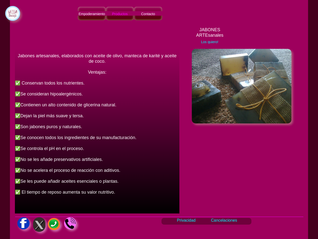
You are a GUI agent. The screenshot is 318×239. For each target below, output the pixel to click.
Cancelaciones (224, 220)
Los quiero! (209, 42)
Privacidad (186, 220)
